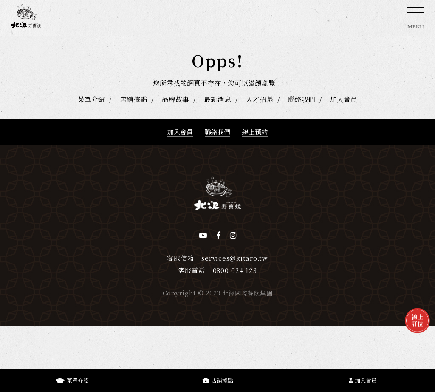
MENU (415, 21)
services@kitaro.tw (234, 257)
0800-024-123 (235, 270)
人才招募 (259, 99)
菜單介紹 (91, 99)
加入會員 (343, 99)
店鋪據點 (133, 99)
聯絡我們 (301, 99)
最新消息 (217, 99)
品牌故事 (175, 99)
